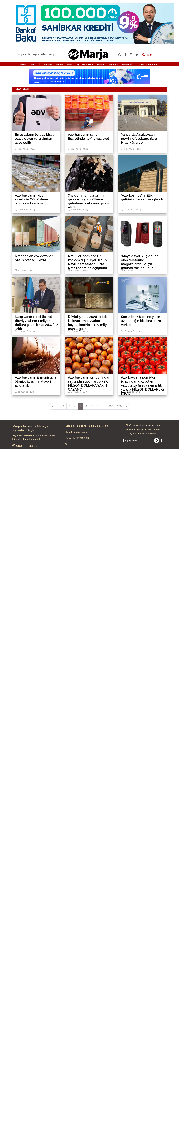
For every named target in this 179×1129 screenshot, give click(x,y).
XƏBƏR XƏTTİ (128, 64)
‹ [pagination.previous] (52, 406)
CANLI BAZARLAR (148, 64)
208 (111, 406)
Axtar (147, 54)
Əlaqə (52, 54)
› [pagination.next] (126, 406)
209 (119, 406)
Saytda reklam (39, 54)
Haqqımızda (24, 54)
